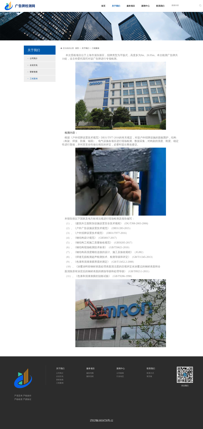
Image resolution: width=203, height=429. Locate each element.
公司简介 (34, 58)
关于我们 (116, 6)
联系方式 (150, 373)
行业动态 (120, 376)
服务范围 (90, 373)
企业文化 (34, 65)
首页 (103, 6)
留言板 (149, 376)
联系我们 (160, 6)
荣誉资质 (34, 72)
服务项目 (131, 6)
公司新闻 (120, 373)
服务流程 (90, 376)
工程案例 (34, 79)
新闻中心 (145, 6)
